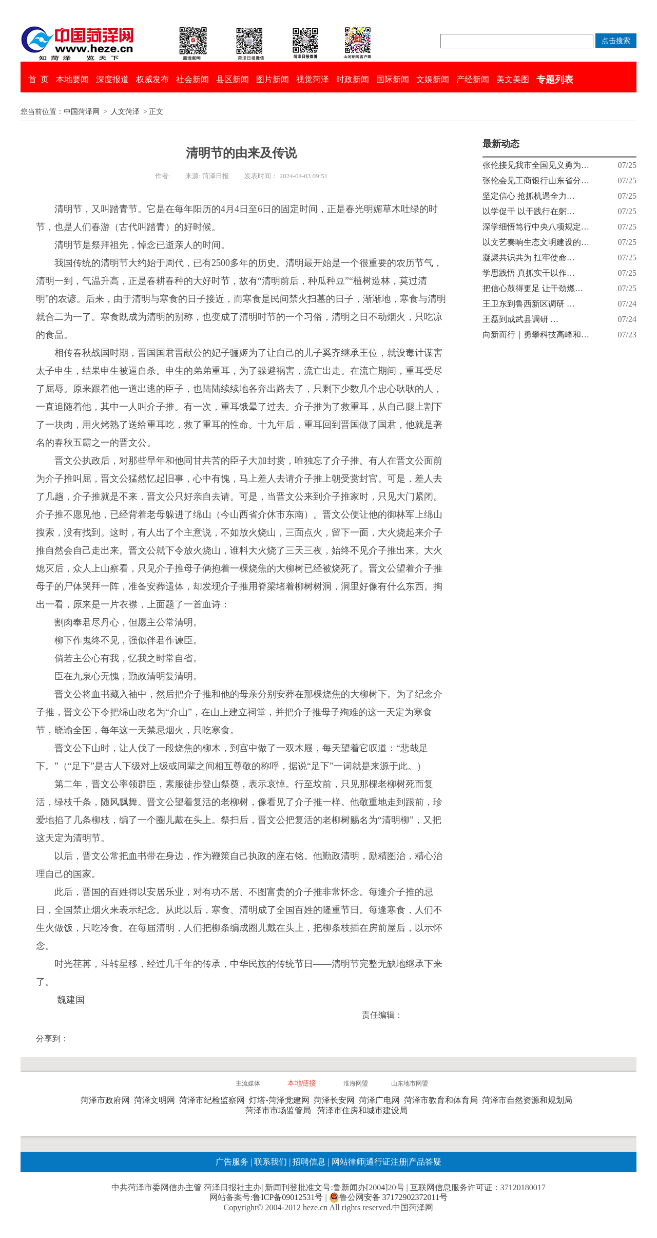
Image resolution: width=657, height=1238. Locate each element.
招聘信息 (309, 1161)
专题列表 (554, 79)
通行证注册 (386, 1161)
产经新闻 (472, 79)
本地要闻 (72, 79)
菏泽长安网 (336, 1100)
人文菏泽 (125, 112)
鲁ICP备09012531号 (288, 1197)
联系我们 (270, 1161)
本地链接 (301, 1083)
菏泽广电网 (381, 1100)
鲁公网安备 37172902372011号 (388, 1197)
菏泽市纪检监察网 (214, 1100)
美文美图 (512, 79)
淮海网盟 (355, 1083)
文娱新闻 (432, 79)
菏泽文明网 (156, 1100)
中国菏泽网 (82, 112)
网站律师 (347, 1161)
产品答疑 (425, 1161)
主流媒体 (248, 1083)
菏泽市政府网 (107, 1100)
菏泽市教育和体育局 (443, 1100)
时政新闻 (352, 79)
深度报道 (112, 79)
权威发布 (152, 79)
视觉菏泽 (312, 79)
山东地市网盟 (409, 1083)
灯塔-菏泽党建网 (281, 1100)
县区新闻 (232, 79)
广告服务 (232, 1161)
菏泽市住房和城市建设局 (364, 1110)
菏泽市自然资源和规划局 (529, 1100)
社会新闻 (192, 79)
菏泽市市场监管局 (280, 1110)
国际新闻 (392, 79)
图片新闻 (272, 79)
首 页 (38, 79)
